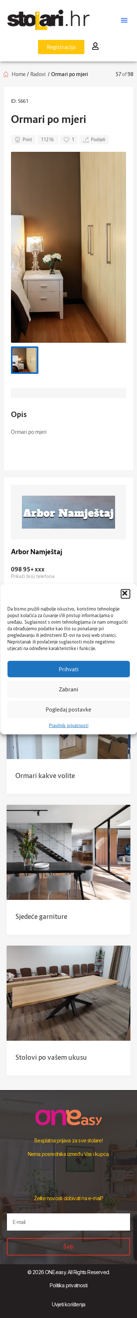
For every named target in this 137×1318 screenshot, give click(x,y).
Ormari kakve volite (45, 776)
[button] (125, 593)
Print (23, 140)
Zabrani (68, 689)
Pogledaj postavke (68, 709)
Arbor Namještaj (36, 552)
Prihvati (69, 669)
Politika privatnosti (68, 1285)
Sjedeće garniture (41, 916)
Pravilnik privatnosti (68, 725)
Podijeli (94, 140)
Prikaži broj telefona (32, 576)
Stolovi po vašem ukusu (51, 1057)
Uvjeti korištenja (68, 1304)
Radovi (38, 74)
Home (19, 74)
